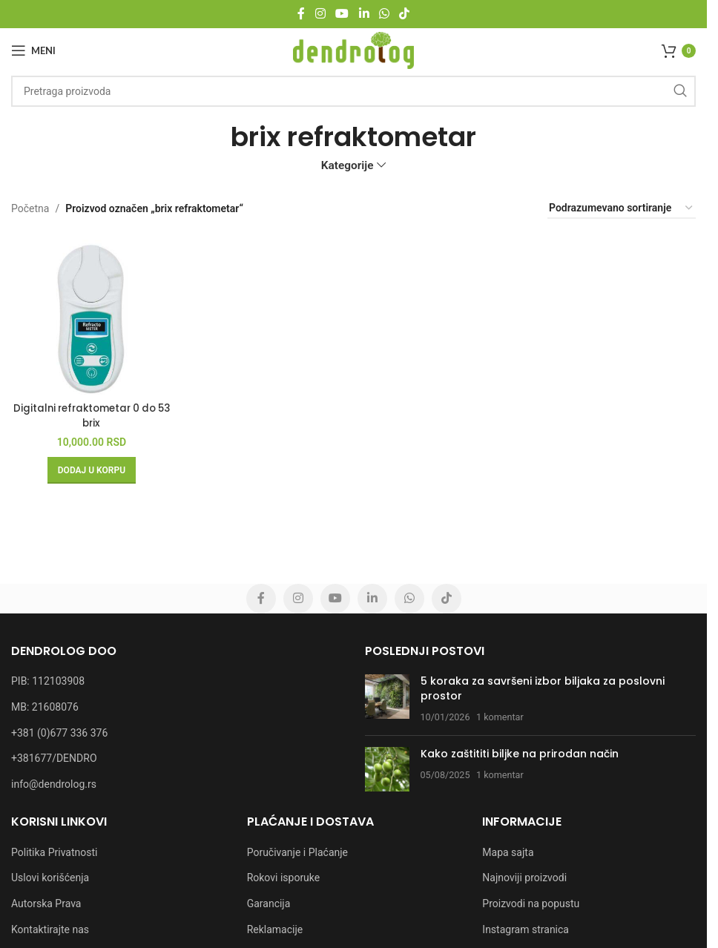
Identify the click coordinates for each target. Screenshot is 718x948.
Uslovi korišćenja (50, 877)
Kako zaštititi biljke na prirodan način (520, 753)
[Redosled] (621, 209)
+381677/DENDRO (54, 758)
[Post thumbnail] (387, 699)
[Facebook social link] (301, 13)
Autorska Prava (46, 903)
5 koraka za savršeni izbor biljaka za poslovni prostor (543, 688)
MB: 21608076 (45, 707)
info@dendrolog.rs (53, 784)
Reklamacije (275, 929)
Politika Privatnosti (54, 852)
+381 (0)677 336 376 (59, 733)
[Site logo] (353, 50)
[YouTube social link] (342, 13)
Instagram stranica (525, 929)
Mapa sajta (507, 852)
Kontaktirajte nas (50, 929)
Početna (30, 208)
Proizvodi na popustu (530, 903)
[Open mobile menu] (33, 50)
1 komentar (500, 716)
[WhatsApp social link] (384, 13)
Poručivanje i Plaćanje (297, 852)
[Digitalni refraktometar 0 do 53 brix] (88, 311)
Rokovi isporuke (283, 877)
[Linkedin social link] (364, 13)
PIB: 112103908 (48, 681)
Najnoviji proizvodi (524, 877)
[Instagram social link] (320, 13)
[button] (89, 463)
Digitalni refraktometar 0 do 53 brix (89, 409)
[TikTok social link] (404, 13)
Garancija (269, 903)
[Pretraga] (353, 91)
